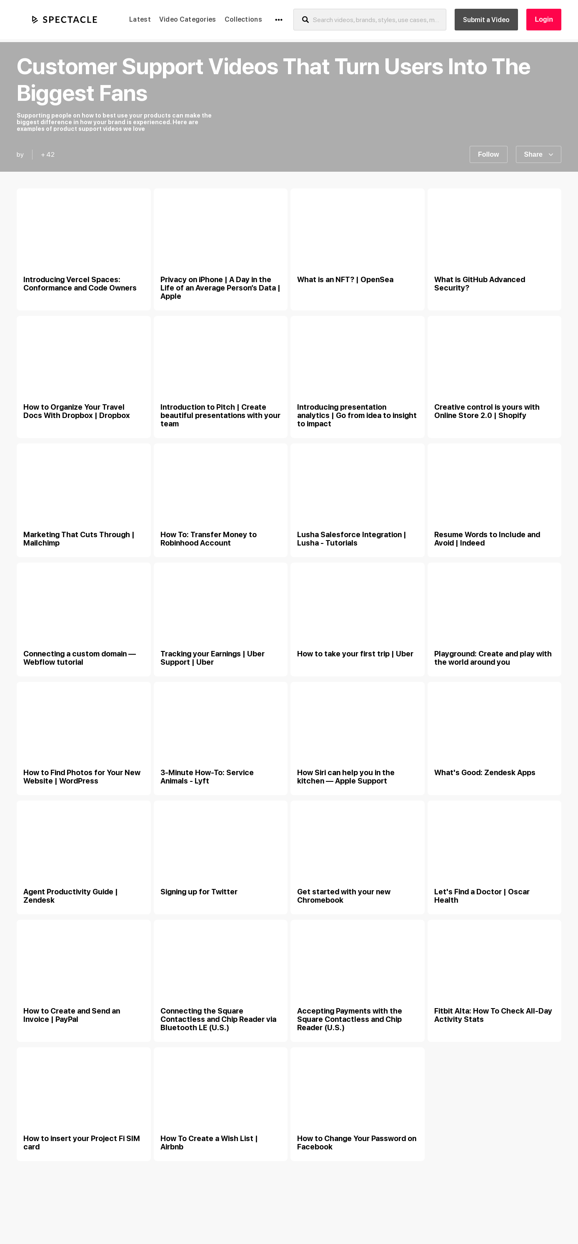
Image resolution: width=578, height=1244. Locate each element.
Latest (140, 19)
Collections (243, 19)
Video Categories (187, 19)
